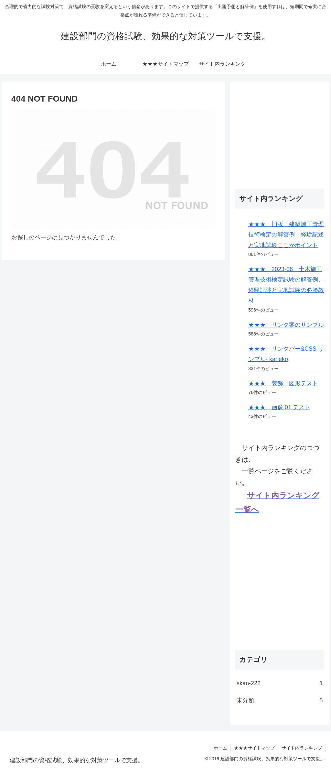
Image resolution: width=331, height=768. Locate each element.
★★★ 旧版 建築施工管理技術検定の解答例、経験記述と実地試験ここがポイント (286, 234)
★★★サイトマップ (254, 748)
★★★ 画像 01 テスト (279, 407)
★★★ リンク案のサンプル (286, 325)
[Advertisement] (279, 127)
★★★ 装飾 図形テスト (283, 383)
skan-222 (280, 683)
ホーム (220, 748)
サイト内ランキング (302, 748)
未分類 (280, 700)
